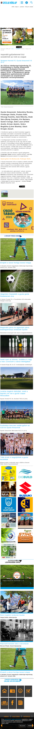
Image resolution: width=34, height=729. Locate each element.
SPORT (18, 48)
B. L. (13, 48)
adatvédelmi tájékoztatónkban (13, 719)
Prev (2, 584)
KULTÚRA (16, 717)
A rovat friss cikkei (12, 236)
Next (31, 584)
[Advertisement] (17, 18)
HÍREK (6, 717)
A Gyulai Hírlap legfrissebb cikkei (12, 561)
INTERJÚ (26, 717)
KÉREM (30, 725)
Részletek (22, 725)
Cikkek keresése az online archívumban (12, 680)
